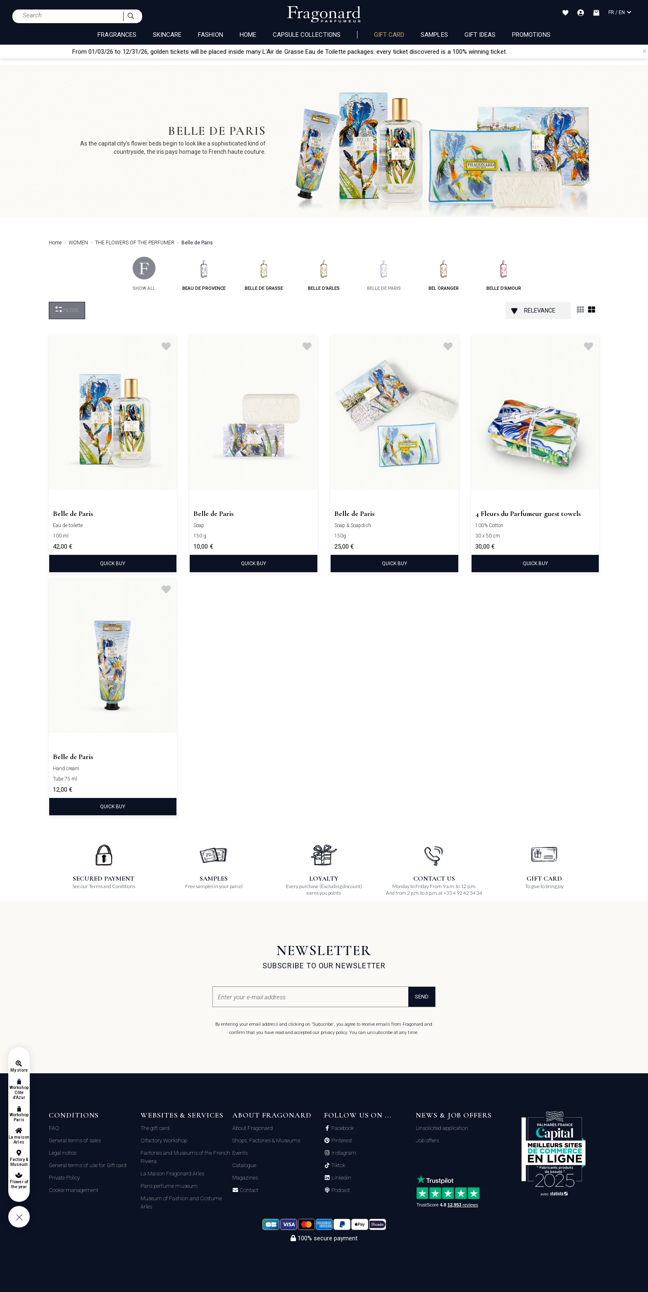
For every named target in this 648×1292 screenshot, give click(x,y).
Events (240, 1153)
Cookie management (73, 1190)
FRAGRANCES (117, 34)
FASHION (210, 34)
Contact (248, 1190)
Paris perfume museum (169, 1186)
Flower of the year (19, 1184)
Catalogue (244, 1165)
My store (18, 1070)
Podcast (340, 1190)
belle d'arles (324, 274)
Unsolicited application (442, 1128)
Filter (67, 309)
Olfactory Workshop (164, 1140)
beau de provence (204, 274)
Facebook (342, 1128)
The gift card (155, 1128)
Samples (434, 34)
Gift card (389, 34)
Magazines (245, 1178)
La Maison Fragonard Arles (172, 1173)
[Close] (644, 51)
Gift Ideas (480, 34)
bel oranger (444, 274)
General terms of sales (75, 1140)
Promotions (531, 34)
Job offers (427, 1140)
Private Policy (64, 1178)
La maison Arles (19, 1139)
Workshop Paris (19, 1117)
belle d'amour (503, 274)
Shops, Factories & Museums (266, 1140)
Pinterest (341, 1141)
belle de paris (384, 274)
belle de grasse (264, 274)
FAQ (54, 1128)
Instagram (343, 1153)
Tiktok (337, 1165)
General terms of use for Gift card (87, 1165)
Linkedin (340, 1178)
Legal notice (62, 1153)
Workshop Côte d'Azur (19, 1092)
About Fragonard (252, 1128)
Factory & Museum (19, 1162)
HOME (248, 34)
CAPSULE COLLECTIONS (307, 34)
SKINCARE (167, 34)
